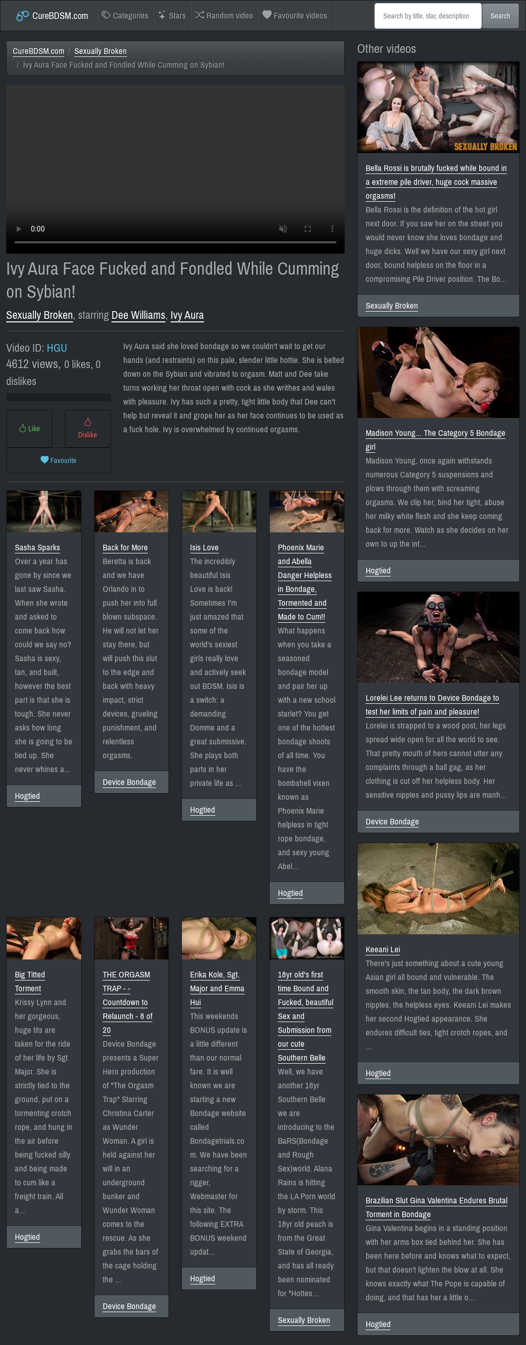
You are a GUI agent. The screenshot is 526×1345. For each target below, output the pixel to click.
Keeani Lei (383, 949)
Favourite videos (294, 16)
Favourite (59, 460)
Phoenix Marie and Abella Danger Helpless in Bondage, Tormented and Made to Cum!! (305, 582)
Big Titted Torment (30, 981)
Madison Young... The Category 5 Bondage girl (435, 440)
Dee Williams (138, 315)
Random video (224, 16)
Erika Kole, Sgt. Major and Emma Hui (217, 988)
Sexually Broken (100, 51)
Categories (125, 16)
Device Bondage (129, 782)
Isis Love (204, 547)
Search (501, 16)
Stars (172, 16)
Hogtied (27, 796)
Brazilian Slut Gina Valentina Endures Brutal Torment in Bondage (437, 1207)
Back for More (125, 547)
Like (29, 428)
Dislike (87, 428)
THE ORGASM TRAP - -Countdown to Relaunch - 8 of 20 (128, 1002)
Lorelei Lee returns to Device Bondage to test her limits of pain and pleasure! (432, 705)
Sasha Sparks (37, 547)
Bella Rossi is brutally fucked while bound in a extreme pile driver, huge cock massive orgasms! (436, 182)
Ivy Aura (187, 315)
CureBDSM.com (51, 16)
